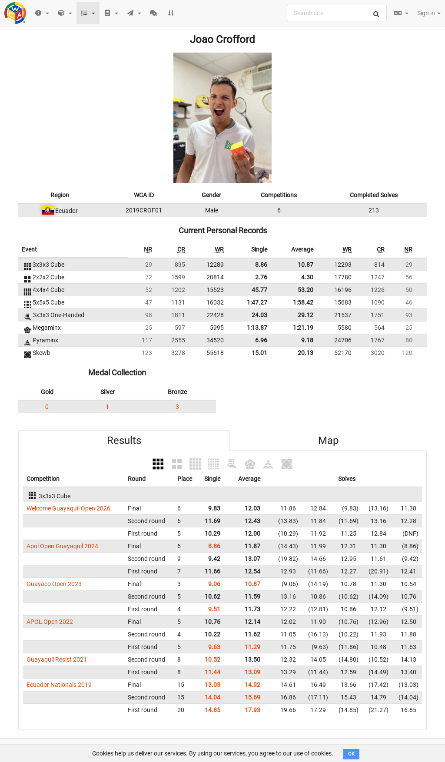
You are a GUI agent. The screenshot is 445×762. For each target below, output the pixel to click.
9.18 (307, 340)
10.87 (305, 264)
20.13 (305, 352)
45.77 (259, 289)
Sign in (429, 13)
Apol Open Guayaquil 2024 (62, 546)
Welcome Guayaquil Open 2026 (68, 508)
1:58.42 (303, 302)
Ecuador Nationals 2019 (59, 684)
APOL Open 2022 (50, 621)
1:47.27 (257, 302)
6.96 (261, 340)
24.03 (259, 314)
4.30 (307, 277)
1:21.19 (303, 327)
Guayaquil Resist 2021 (57, 659)
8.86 (261, 264)
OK (351, 754)
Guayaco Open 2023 (54, 583)
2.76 (261, 277)
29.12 (305, 314)
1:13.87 (257, 327)
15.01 (259, 352)
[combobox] (337, 13)
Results (124, 440)
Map (328, 440)
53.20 (305, 289)
